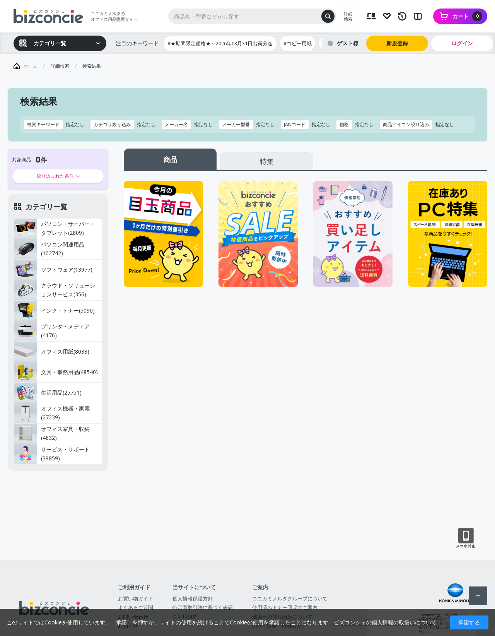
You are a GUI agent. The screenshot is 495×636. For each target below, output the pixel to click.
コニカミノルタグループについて (290, 598)
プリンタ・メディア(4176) (52, 331)
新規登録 (397, 43)
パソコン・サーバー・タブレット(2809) (54, 229)
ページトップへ (478, 595)
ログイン (462, 43)
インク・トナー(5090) (54, 311)
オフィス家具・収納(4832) (52, 434)
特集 (267, 161)
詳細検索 (348, 16)
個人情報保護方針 (192, 598)
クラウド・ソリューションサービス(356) (54, 290)
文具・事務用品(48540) (56, 372)
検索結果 (91, 66)
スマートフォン (466, 538)
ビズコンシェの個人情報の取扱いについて (385, 622)
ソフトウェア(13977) (53, 270)
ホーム (31, 66)
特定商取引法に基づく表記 (202, 607)
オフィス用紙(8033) (51, 352)
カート (467, 16)
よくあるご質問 (135, 607)
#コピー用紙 (297, 43)
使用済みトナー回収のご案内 (284, 607)
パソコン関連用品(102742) (49, 249)
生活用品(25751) (48, 393)
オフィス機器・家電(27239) (52, 413)
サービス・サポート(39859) (52, 454)
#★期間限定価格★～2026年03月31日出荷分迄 (220, 43)
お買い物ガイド (135, 598)
